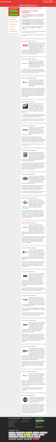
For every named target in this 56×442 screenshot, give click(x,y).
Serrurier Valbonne (22, 436)
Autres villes (36, 438)
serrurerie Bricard (33, 79)
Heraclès (30, 152)
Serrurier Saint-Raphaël (28, 438)
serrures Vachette (33, 373)
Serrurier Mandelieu (12, 434)
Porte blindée (10, 424)
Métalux (30, 224)
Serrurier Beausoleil (24, 7)
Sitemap (36, 424)
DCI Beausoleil (6, 2)
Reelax (30, 348)
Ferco (34, 127)
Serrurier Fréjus (20, 438)
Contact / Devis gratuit (40, 420)
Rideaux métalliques (12, 426)
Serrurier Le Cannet (43, 432)
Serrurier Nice (41, 434)
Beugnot (30, 60)
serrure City (41, 104)
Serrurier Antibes (12, 432)
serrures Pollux (33, 322)
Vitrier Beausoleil (25, 420)
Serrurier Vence (37, 436)
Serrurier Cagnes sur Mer (20, 432)
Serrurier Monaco (27, 434)
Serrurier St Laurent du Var (13, 436)
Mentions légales (38, 423)
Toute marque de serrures (13, 421)
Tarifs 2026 (37, 422)
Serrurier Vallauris (30, 436)
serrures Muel (33, 273)
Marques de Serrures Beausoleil (36, 7)
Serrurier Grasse (36, 432)
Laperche (33, 203)
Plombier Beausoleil (25, 421)
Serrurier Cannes (29, 432)
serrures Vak (25, 404)
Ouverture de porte (11, 422)
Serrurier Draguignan (12, 438)
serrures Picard (38, 303)
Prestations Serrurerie (12, 420)
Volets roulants (11, 425)
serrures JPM (33, 176)
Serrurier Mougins (35, 434)
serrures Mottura (33, 249)
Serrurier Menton (20, 434)
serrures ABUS (38, 44)
